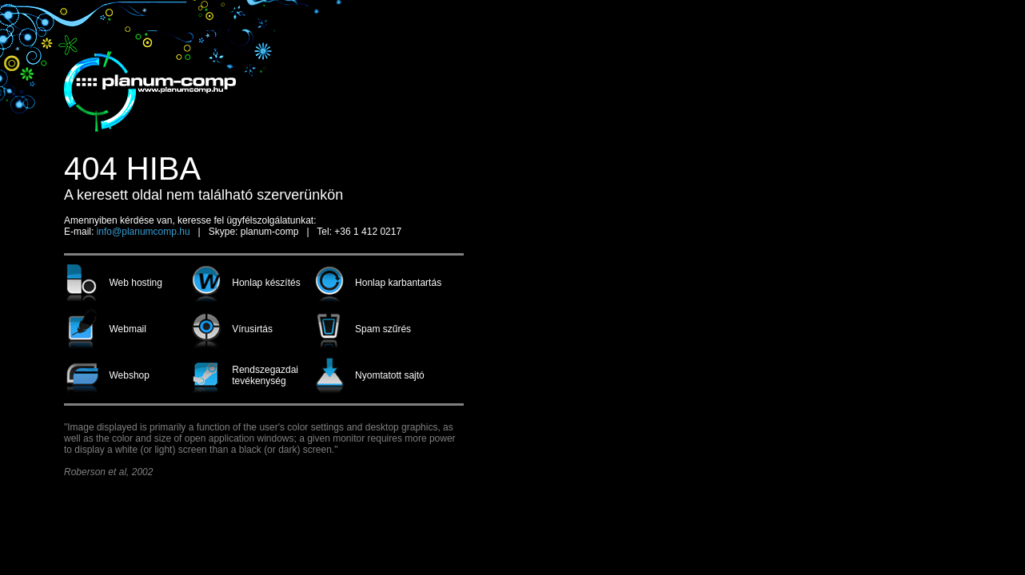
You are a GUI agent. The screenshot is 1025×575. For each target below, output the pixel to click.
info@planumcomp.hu (143, 231)
